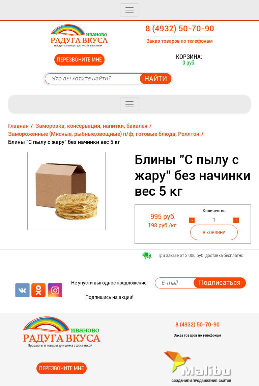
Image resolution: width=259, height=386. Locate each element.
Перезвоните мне (79, 59)
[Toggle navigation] (129, 10)
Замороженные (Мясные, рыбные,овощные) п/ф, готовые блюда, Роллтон (103, 134)
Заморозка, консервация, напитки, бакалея (91, 126)
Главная (18, 126)
